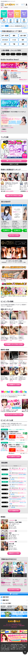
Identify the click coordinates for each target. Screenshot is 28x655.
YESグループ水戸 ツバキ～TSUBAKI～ (17, 482)
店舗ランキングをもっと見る (14, 195)
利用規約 (19, 624)
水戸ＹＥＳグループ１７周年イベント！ (17, 501)
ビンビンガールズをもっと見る (14, 414)
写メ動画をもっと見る (14, 384)
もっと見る (24, 27)
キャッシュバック (4, 20)
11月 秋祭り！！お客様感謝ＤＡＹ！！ (16, 497)
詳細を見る (4, 115)
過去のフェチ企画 (14, 164)
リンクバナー (16, 625)
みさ (2, 581)
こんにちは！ (23, 4)
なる (14, 582)
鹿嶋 (14, 35)
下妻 (14, 44)
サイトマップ (9, 624)
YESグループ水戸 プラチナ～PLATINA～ (17, 498)
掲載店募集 (21, 625)
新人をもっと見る (14, 235)
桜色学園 (12, 479)
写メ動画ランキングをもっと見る (14, 344)
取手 (23, 40)
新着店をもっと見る (14, 553)
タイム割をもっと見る (14, 456)
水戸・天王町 (5, 35)
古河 (5, 44)
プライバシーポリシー (8, 625)
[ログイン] (26, 4)
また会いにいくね (5, 584)
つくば (14, 40)
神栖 (23, 44)
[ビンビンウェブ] (1, 7)
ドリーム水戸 (4, 110)
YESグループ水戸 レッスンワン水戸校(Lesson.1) (6, 579)
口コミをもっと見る (14, 589)
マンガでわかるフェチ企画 (14, 160)
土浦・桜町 (23, 35)
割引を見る (24, 14)
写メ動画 (11, 21)
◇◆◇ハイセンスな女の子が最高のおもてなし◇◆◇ (17, 469)
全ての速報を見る (14, 511)
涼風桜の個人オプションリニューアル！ (17, 473)
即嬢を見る (17, 14)
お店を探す (4, 14)
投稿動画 (17, 21)
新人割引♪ (21, 481)
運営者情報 (14, 624)
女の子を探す (10, 14)
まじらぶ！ (12, 486)
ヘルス (7, 54)
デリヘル (13, 54)
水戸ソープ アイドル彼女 (7, 127)
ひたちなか (5, 40)
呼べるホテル (24, 21)
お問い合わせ (14, 627)
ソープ (3, 54)
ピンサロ (18, 54)
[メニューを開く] (2, 4)
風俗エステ (24, 54)
